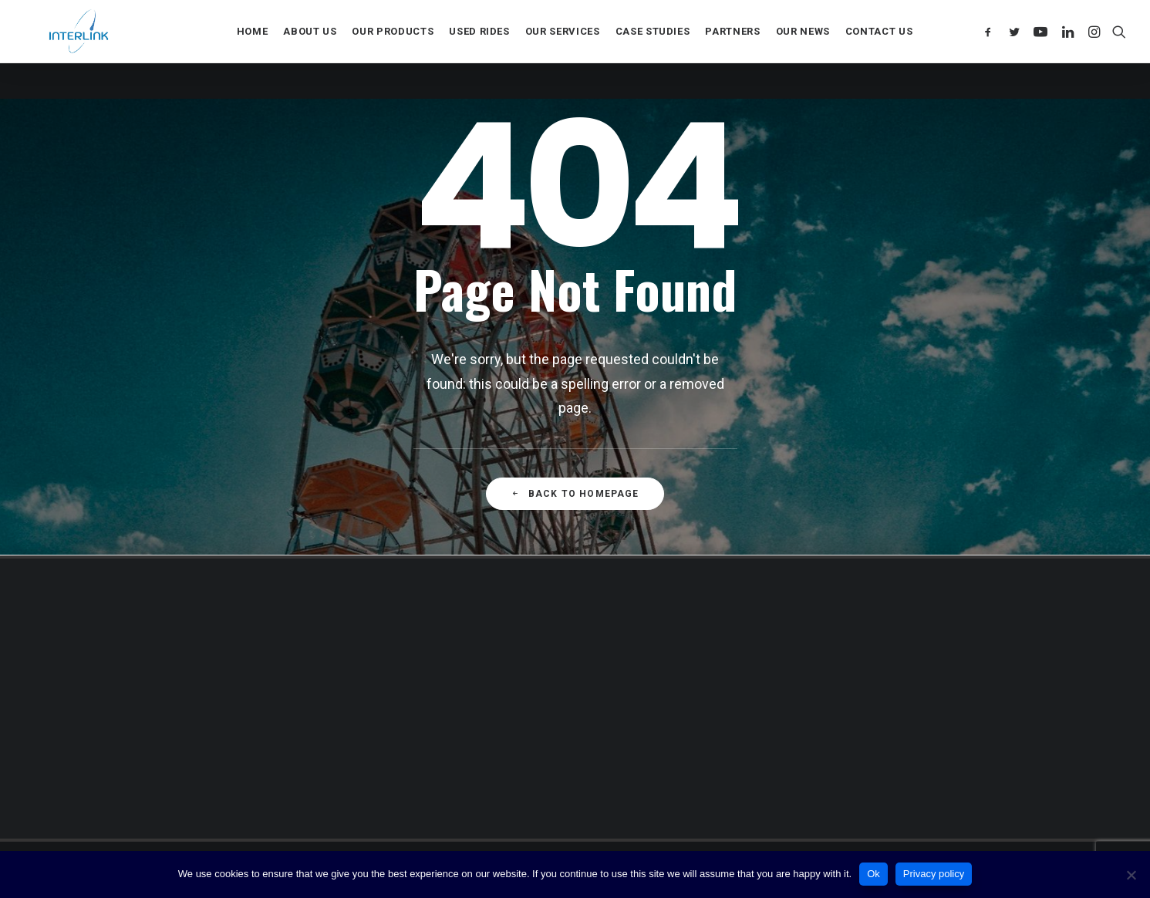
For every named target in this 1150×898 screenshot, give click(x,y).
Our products (392, 50)
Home (252, 50)
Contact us (879, 50)
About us (309, 50)
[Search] (1116, 49)
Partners (732, 50)
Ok (873, 873)
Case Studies (652, 50)
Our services (562, 50)
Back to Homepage (575, 493)
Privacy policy (933, 873)
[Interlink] (81, 49)
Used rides (479, 50)
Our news (803, 50)
